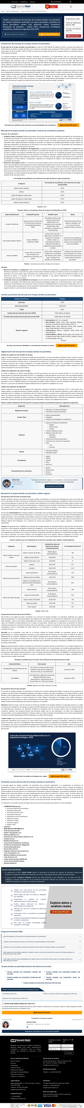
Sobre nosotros (15, 1061)
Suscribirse (68, 1053)
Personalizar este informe (54, 486)
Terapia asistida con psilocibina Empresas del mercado (42, 983)
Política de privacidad (17, 1074)
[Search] (70, 2)
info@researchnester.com (50, 1065)
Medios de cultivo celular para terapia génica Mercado (60, 994)
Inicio (2, 11)
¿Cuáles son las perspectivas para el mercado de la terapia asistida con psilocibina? (29, 942)
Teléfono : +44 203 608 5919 (52, 1072)
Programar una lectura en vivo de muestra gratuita (42, 1031)
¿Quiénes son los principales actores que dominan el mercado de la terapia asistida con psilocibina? (34, 947)
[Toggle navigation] (70, 6)
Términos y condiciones (18, 1076)
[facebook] (70, 1040)
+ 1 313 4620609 (15, 1096)
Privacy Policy (73, 1106)
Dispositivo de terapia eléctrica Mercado (15, 998)
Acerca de (15, 2)
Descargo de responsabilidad (19, 1072)
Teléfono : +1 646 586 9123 (51, 1085)
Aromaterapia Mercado (9, 994)
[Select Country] (67, 1048)
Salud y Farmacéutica (12, 11)
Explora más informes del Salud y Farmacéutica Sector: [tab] (21, 989)
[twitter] (64, 1042)
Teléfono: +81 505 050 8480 (19, 1087)
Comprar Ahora (73, 36)
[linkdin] (72, 1040)
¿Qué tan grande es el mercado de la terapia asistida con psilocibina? (24, 936)
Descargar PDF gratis (49, 34)
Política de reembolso (17, 1070)
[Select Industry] (55, 1048)
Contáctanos (14, 1065)
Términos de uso (16, 1067)
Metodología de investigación (15, 34)
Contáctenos (24, 2)
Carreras (32, 2)
